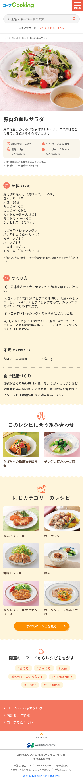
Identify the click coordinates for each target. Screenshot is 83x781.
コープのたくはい (20, 722)
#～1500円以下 (62, 676)
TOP (5, 38)
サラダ (60, 28)
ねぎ (40, 28)
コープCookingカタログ (24, 708)
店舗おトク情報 (18, 715)
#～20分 (30, 685)
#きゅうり (44, 668)
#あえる (23, 668)
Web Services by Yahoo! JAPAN (41, 775)
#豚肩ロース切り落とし (27, 676)
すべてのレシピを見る (41, 626)
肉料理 (14, 38)
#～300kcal (52, 685)
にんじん (50, 28)
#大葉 (63, 668)
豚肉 (24, 38)
